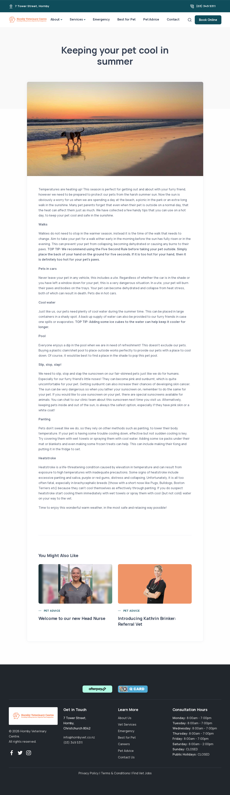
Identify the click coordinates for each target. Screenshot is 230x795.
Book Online (208, 20)
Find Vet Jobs (142, 773)
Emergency (101, 19)
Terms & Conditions (115, 773)
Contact (173, 19)
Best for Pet (126, 19)
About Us (124, 718)
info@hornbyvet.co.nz (79, 737)
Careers (124, 744)
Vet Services (127, 724)
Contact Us (126, 757)
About (55, 19)
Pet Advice (151, 19)
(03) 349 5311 (206, 6)
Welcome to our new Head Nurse (71, 618)
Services (76, 19)
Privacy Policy (89, 773)
